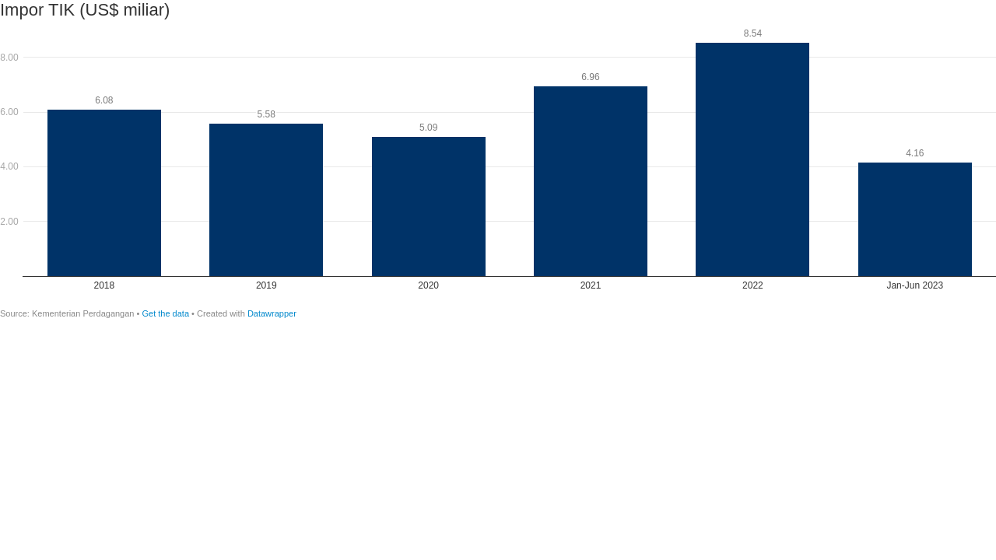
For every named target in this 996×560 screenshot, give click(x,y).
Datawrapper (271, 313)
